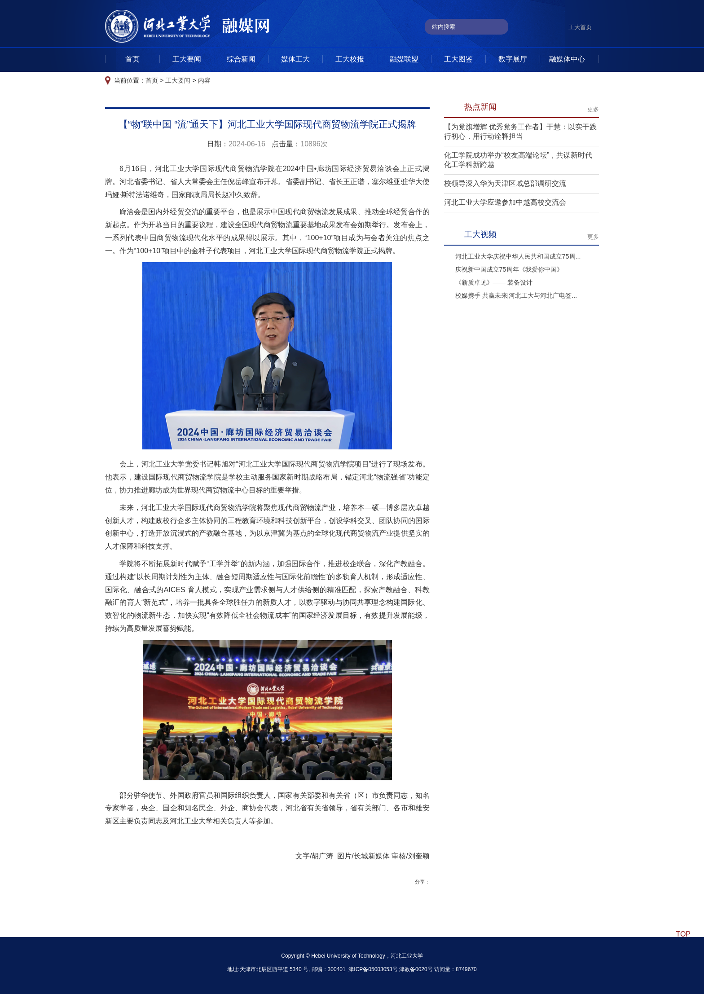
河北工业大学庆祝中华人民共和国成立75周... (518, 256)
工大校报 (349, 59)
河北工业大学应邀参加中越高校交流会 (505, 202)
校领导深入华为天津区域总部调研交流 (505, 183)
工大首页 (580, 27)
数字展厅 (512, 59)
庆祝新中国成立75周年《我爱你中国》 (509, 269)
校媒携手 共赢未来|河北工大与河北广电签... (516, 295)
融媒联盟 (404, 59)
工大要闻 (186, 59)
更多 (593, 109)
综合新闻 (241, 59)
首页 (132, 59)
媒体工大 (295, 59)
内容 (204, 80)
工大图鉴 (458, 59)
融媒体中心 (567, 59)
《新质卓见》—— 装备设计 (494, 282)
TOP (683, 934)
